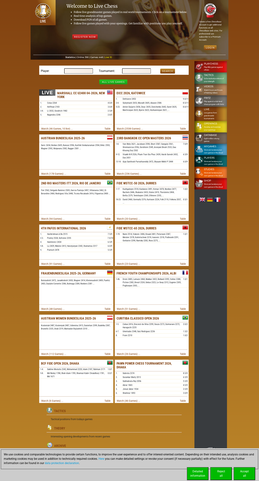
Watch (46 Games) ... (128, 400)
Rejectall (221, 473)
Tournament (106, 71)
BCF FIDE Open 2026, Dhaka (60, 363)
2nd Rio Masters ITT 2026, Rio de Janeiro (71, 183)
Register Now (85, 37)
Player (45, 71)
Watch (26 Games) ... (128, 354)
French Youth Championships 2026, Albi (146, 273)
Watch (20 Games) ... (128, 218)
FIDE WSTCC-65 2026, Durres (136, 228)
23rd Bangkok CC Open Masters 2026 (144, 138)
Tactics (60, 411)
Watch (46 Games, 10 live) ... (57, 128)
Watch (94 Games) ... (53, 218)
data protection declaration (62, 463)
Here (101, 458)
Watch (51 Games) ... (128, 308)
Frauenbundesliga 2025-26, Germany (68, 273)
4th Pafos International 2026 (63, 228)
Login (210, 47)
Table (107, 128)
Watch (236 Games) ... (129, 173)
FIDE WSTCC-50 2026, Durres (136, 183)
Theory (59, 428)
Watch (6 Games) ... (52, 400)
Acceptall (244, 473)
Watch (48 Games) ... (53, 308)
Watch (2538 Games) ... (130, 128)
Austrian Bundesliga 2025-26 (63, 138)
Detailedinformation (197, 473)
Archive (60, 446)
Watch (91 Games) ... (53, 263)
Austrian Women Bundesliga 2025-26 (68, 318)
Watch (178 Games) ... (53, 173)
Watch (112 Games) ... (53, 354)
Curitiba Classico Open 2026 (138, 318)
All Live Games (113, 82)
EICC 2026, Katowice (131, 93)
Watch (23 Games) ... (128, 263)
